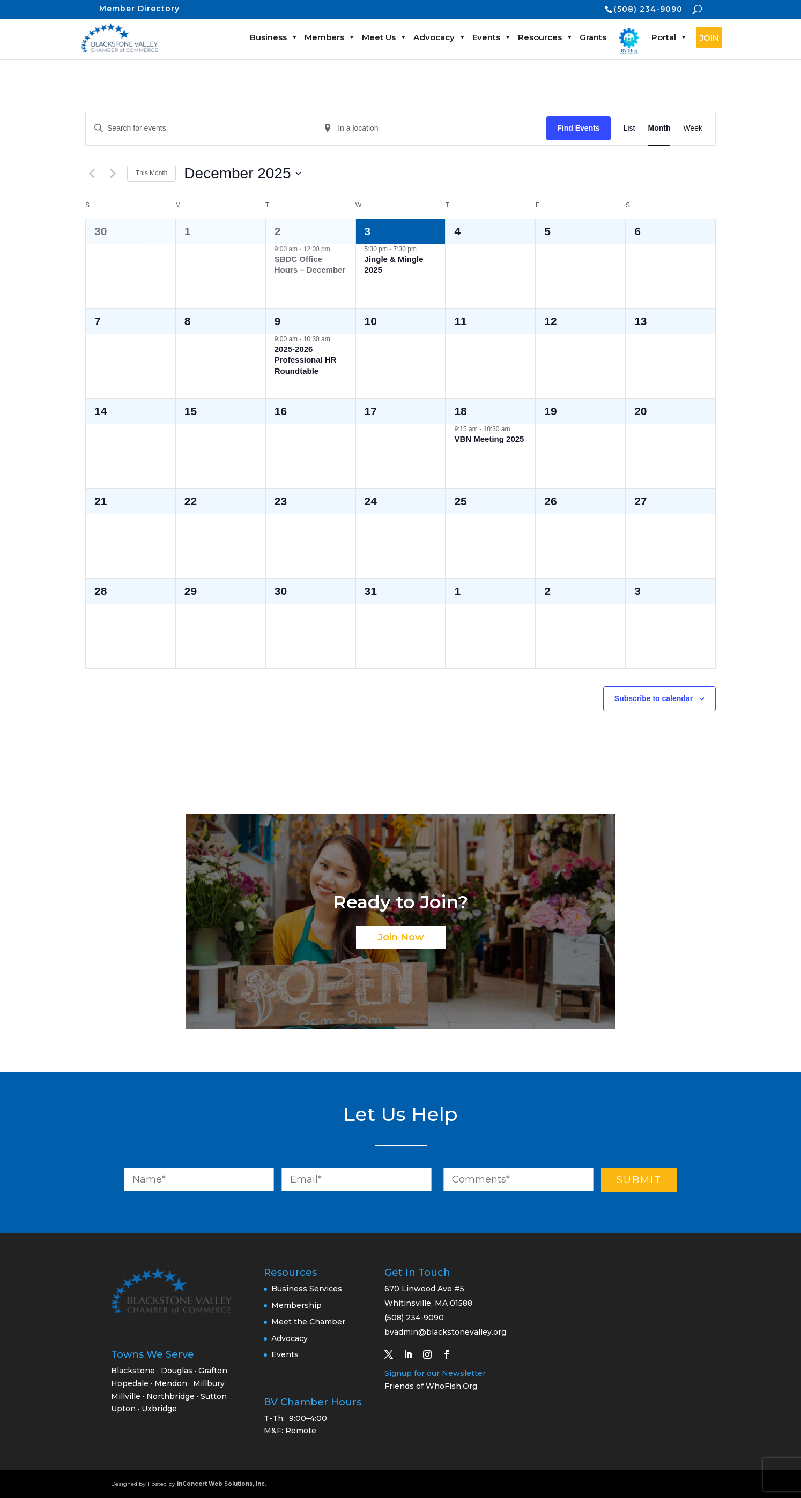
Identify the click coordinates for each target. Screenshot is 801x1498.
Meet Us (384, 37)
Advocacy (439, 37)
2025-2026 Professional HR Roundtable (306, 359)
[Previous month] (91, 173)
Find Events (578, 128)
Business (274, 37)
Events (491, 37)
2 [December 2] (278, 231)
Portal (669, 37)
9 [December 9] (278, 321)
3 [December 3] (368, 231)
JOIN (709, 38)
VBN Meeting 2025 (489, 438)
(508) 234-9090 (648, 9)
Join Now (400, 937)
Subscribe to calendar (653, 698)
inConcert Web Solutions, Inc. (221, 1483)
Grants (593, 37)
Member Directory (139, 8)
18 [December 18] (460, 411)
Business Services (306, 1288)
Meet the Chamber (308, 1322)
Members (330, 37)
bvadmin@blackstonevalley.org (445, 1332)
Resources (545, 37)
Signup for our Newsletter (435, 1373)
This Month (151, 173)
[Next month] (112, 173)
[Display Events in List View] (629, 128)
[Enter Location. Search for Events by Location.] (431, 128)
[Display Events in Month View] (659, 128)
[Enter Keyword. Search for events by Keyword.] (201, 128)
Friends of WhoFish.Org (430, 1386)
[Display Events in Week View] (692, 128)
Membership (296, 1305)
